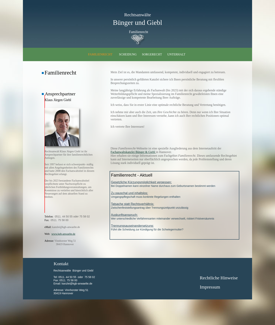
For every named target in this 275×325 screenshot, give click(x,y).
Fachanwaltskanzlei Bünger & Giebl (133, 152)
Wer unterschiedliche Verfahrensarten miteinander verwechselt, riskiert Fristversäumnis (174, 216)
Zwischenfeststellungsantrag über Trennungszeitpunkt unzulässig (174, 205)
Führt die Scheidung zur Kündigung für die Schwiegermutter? (174, 227)
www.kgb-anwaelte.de (63, 234)
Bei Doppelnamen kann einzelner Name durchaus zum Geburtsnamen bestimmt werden (174, 183)
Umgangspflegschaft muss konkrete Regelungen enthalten (174, 194)
